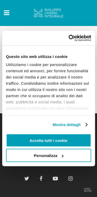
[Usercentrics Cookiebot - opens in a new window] (69, 38)
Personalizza (49, 155)
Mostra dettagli (66, 124)
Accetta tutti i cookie (48, 140)
